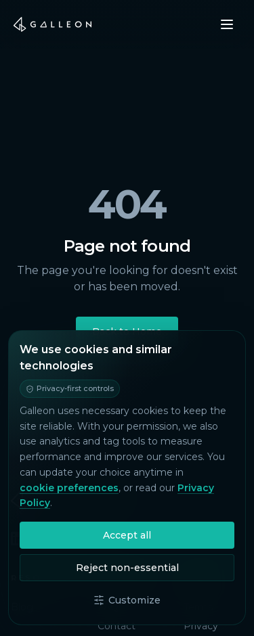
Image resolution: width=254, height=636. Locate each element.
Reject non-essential (127, 568)
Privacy (201, 626)
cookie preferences (69, 488)
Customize (127, 600)
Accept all (127, 535)
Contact (116, 626)
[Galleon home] (52, 24)
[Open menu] (226, 24)
